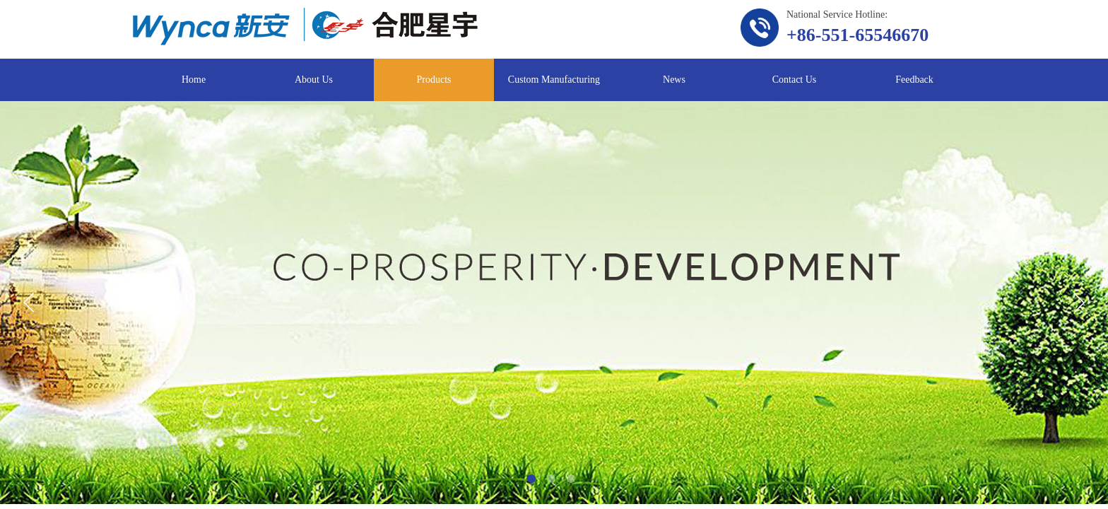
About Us (314, 79)
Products (434, 79)
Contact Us (794, 79)
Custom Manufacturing (554, 79)
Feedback (914, 79)
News (674, 79)
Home (194, 79)
